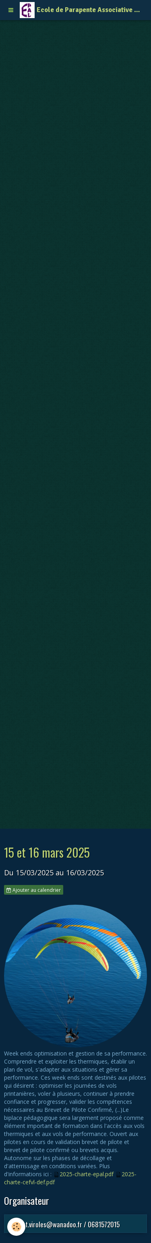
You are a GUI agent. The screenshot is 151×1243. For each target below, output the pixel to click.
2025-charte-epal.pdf (87, 1174)
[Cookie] (16, 1227)
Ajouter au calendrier (33, 890)
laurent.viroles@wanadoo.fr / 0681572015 (64, 1224)
